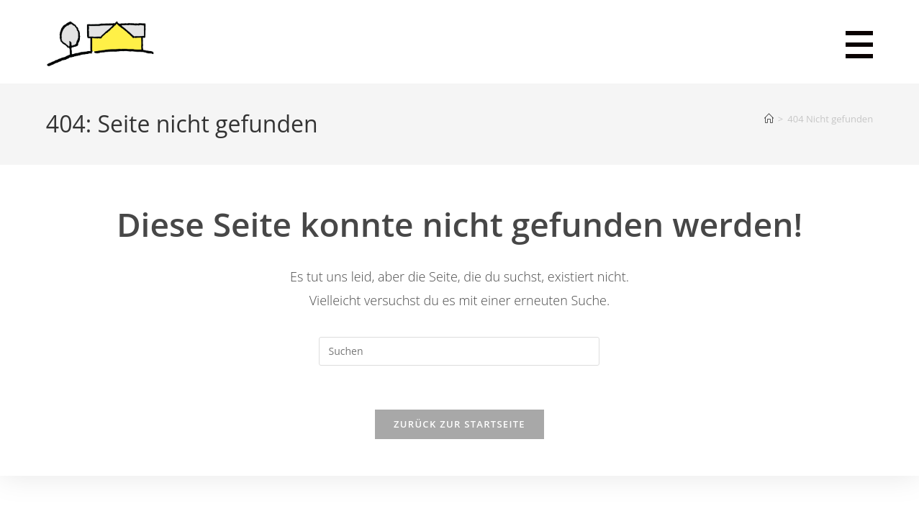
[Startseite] (769, 118)
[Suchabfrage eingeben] (459, 351)
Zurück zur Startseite (459, 424)
